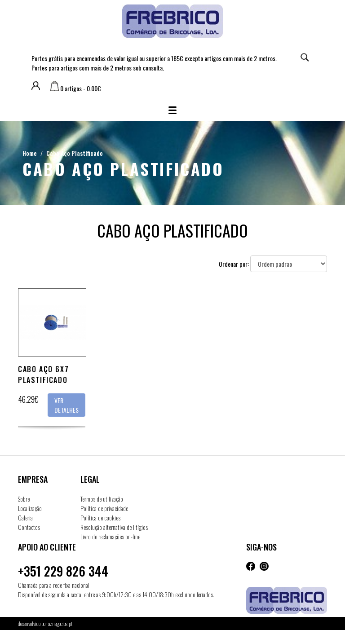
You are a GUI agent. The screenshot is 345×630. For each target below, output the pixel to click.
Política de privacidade (104, 508)
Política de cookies (100, 517)
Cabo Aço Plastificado (74, 153)
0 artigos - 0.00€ (75, 88)
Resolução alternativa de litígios (114, 527)
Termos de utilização (101, 498)
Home (29, 153)
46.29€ (28, 399)
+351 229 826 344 (63, 571)
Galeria (25, 517)
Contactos (29, 527)
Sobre (24, 498)
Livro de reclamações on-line (110, 536)
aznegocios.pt (60, 623)
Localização (30, 508)
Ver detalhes (66, 405)
